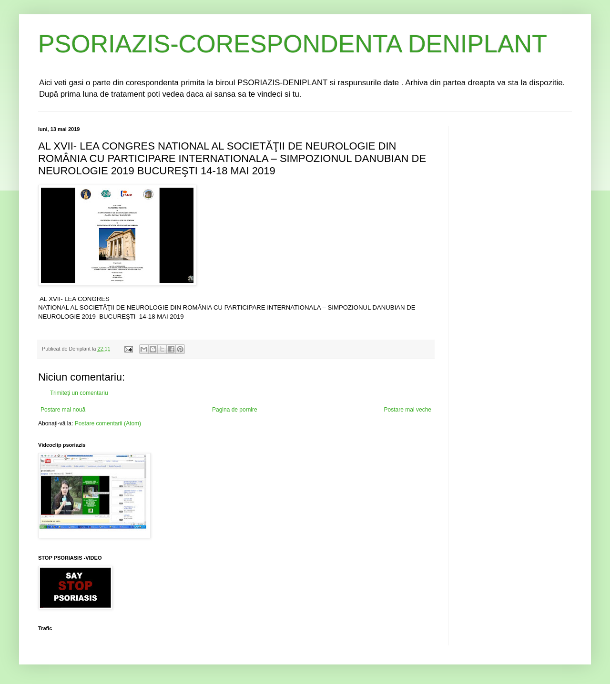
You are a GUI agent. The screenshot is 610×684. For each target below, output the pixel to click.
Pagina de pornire (234, 409)
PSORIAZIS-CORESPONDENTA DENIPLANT (292, 44)
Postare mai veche (407, 409)
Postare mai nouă (63, 409)
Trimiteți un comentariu (79, 393)
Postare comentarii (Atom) (108, 423)
